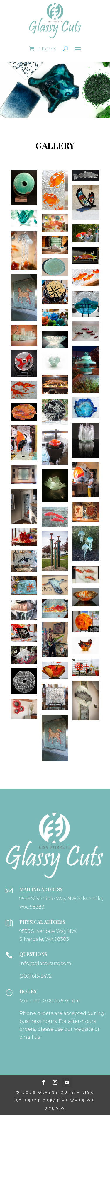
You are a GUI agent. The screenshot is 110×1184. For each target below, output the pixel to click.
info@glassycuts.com (45, 963)
